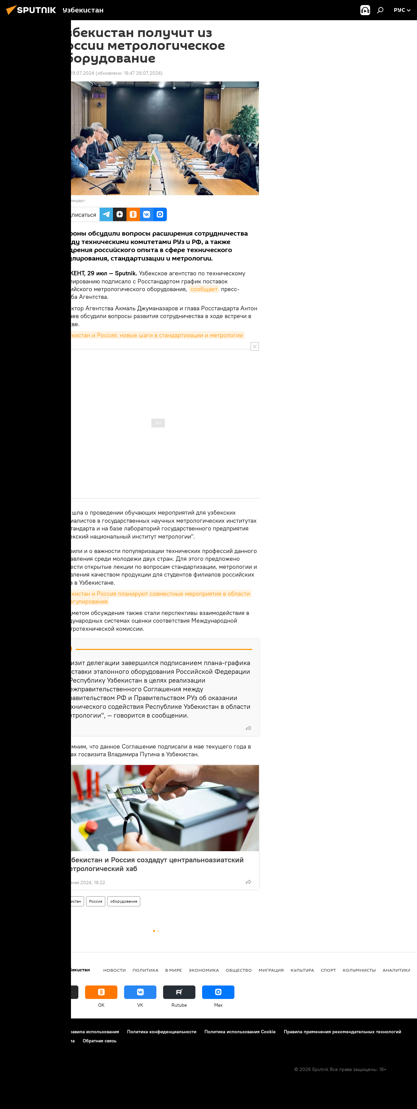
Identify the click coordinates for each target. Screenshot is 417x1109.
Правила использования (92, 1032)
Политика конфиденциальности (161, 1032)
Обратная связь (99, 1041)
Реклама (65, 1041)
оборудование (123, 901)
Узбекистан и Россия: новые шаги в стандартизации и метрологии (151, 335)
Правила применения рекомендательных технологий (342, 1032)
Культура (302, 970)
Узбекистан (70, 901)
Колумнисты (359, 970)
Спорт (328, 970)
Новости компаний (27, 1041)
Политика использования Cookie (240, 1032)
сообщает (204, 289)
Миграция (271, 970)
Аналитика (397, 970)
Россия (95, 901)
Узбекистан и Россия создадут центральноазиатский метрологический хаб (154, 864)
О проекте (18, 1032)
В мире (173, 970)
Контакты (48, 1032)
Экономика (204, 970)
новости (114, 970)
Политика (145, 970)
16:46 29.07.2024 (75, 73)
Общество (239, 970)
